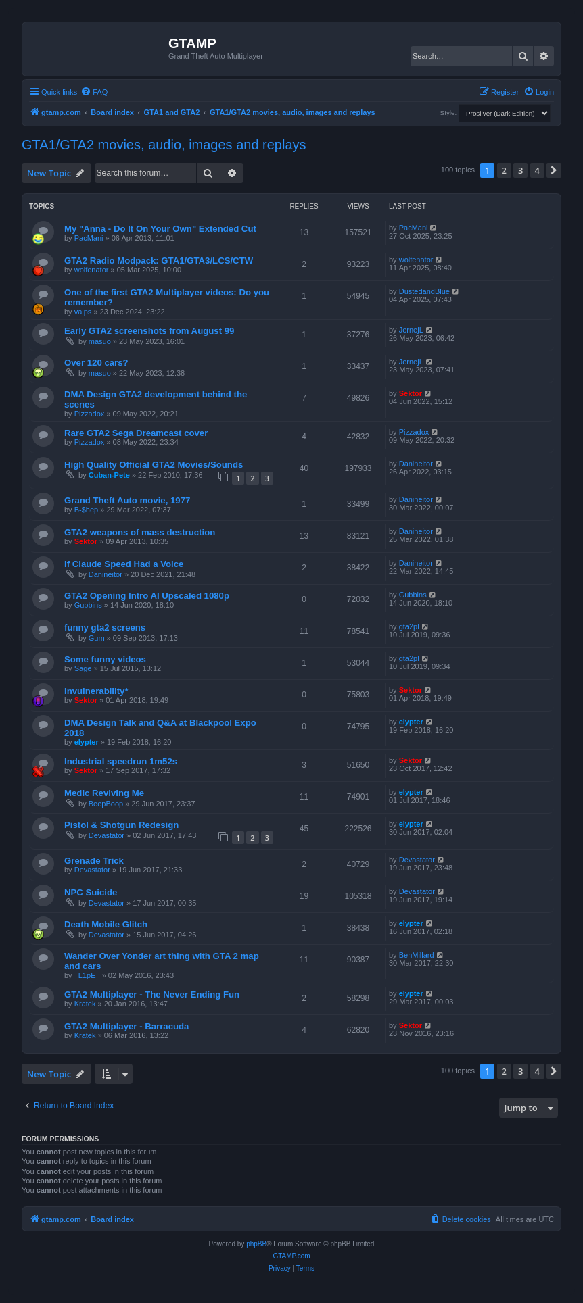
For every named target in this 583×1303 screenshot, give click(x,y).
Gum (97, 638)
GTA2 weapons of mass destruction (139, 532)
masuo (100, 341)
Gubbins (88, 605)
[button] (553, 170)
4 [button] (537, 170)
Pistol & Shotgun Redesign (121, 825)
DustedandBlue (424, 291)
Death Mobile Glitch (105, 924)
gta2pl (409, 626)
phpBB (256, 1244)
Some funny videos (105, 659)
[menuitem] (94, 92)
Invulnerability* (96, 691)
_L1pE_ (87, 975)
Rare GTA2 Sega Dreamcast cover (136, 433)
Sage (83, 668)
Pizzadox (89, 414)
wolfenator (91, 270)
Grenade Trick (94, 861)
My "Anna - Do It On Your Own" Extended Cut (160, 229)
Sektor (410, 393)
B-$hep (86, 510)
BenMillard (416, 955)
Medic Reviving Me (104, 793)
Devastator (106, 835)
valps (83, 312)
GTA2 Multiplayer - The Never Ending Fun (151, 994)
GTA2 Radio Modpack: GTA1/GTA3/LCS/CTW (158, 260)
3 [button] (520, 170)
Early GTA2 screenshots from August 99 (149, 331)
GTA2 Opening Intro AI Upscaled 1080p (146, 596)
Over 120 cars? (96, 363)
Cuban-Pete (109, 475)
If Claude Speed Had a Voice (123, 564)
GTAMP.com (291, 1256)
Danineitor (416, 464)
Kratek (85, 1004)
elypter (86, 742)
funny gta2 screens (104, 627)
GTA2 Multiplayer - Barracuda (126, 1026)
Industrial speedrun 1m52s (120, 761)
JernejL (411, 330)
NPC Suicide (90, 892)
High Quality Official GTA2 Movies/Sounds (153, 465)
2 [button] (504, 170)
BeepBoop (106, 804)
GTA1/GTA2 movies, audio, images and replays (164, 144)
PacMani (88, 238)
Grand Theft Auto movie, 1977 (127, 500)
